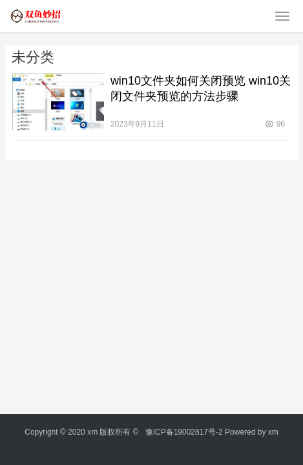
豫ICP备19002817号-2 (184, 432)
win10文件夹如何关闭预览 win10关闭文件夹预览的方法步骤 (200, 88)
